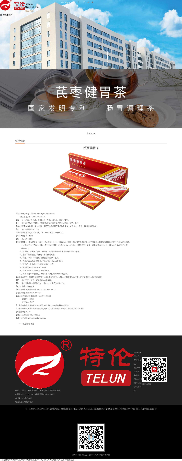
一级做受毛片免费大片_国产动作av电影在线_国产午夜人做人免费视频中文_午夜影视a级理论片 (37, 460)
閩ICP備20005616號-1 (128, 409)
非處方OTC (91, 133)
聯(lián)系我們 (6, 15)
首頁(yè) (29, 4)
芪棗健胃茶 (29, 324)
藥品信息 (29, 11)
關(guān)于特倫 (32, 7)
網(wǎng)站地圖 (143, 409)
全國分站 (152, 409)
